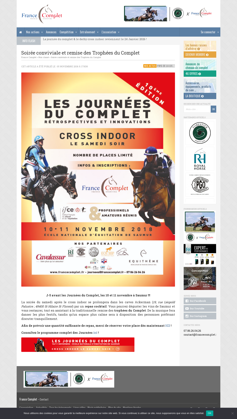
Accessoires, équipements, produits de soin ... (198, 86)
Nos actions (32, 32)
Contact (44, 399)
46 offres (193, 73)
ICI (167, 325)
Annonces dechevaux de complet (197, 66)
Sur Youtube (194, 308)
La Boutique (195, 96)
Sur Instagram (196, 316)
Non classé (44, 57)
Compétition (67, 32)
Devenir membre (197, 54)
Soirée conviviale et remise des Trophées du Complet (76, 57)
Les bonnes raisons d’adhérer (196, 47)
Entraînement (87, 32)
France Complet (28, 57)
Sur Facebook (195, 301)
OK (209, 413)
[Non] (232, 413)
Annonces (51, 32)
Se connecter (208, 32)
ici (95, 332)
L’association (109, 32)
